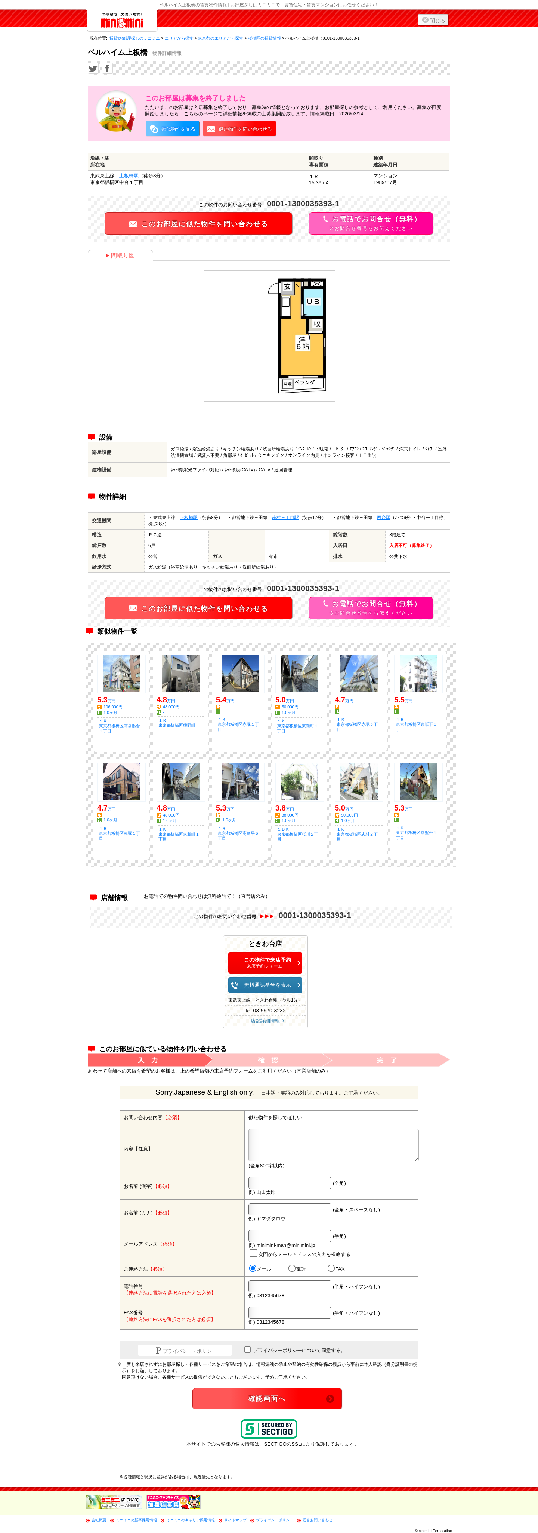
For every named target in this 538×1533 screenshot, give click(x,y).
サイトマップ (235, 1520)
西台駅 (383, 517)
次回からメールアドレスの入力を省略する (300, 1253)
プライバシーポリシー (274, 1520)
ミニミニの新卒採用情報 (136, 1520)
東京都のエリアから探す (220, 38)
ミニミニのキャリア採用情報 (190, 1520)
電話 (297, 1269)
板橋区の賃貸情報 (264, 38)
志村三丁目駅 (285, 517)
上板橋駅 (129, 175)
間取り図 (120, 255)
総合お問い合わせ (318, 1520)
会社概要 (99, 1520)
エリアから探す (179, 38)
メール (260, 1269)
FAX (336, 1269)
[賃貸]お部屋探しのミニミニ (134, 38)
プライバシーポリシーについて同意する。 (295, 1349)
